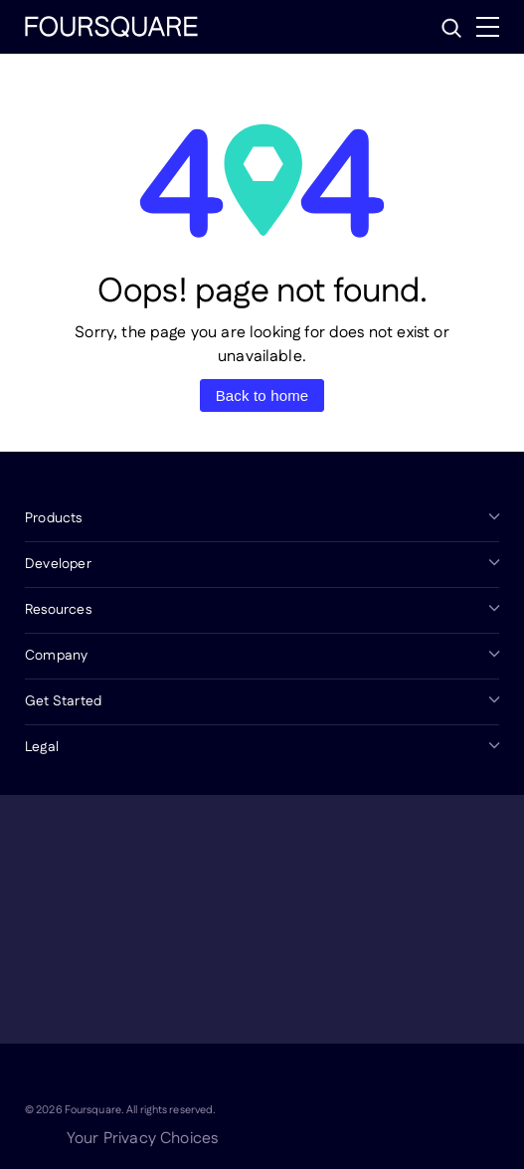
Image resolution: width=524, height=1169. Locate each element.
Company (56, 656)
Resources (58, 610)
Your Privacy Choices (142, 1138)
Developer (58, 564)
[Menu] (487, 27)
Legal (42, 747)
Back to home (262, 395)
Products (54, 518)
